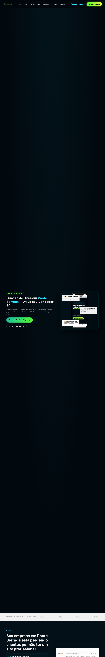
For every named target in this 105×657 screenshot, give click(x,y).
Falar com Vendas (94, 4)
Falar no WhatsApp (16, 326)
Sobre (26, 4)
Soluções (47, 4)
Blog (55, 4)
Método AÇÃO (35, 4)
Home (19, 4)
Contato (62, 4)
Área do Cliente (77, 4)
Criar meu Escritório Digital (19, 320)
